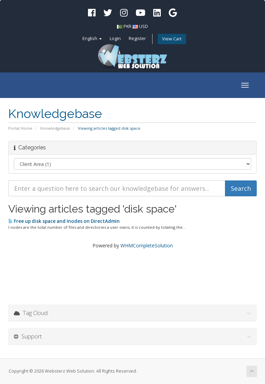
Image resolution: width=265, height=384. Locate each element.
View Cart (171, 39)
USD (143, 26)
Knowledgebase (55, 128)
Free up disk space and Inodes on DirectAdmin (64, 221)
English (92, 38)
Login (115, 38)
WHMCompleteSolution (146, 245)
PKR (127, 26)
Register (137, 38)
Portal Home (20, 128)
